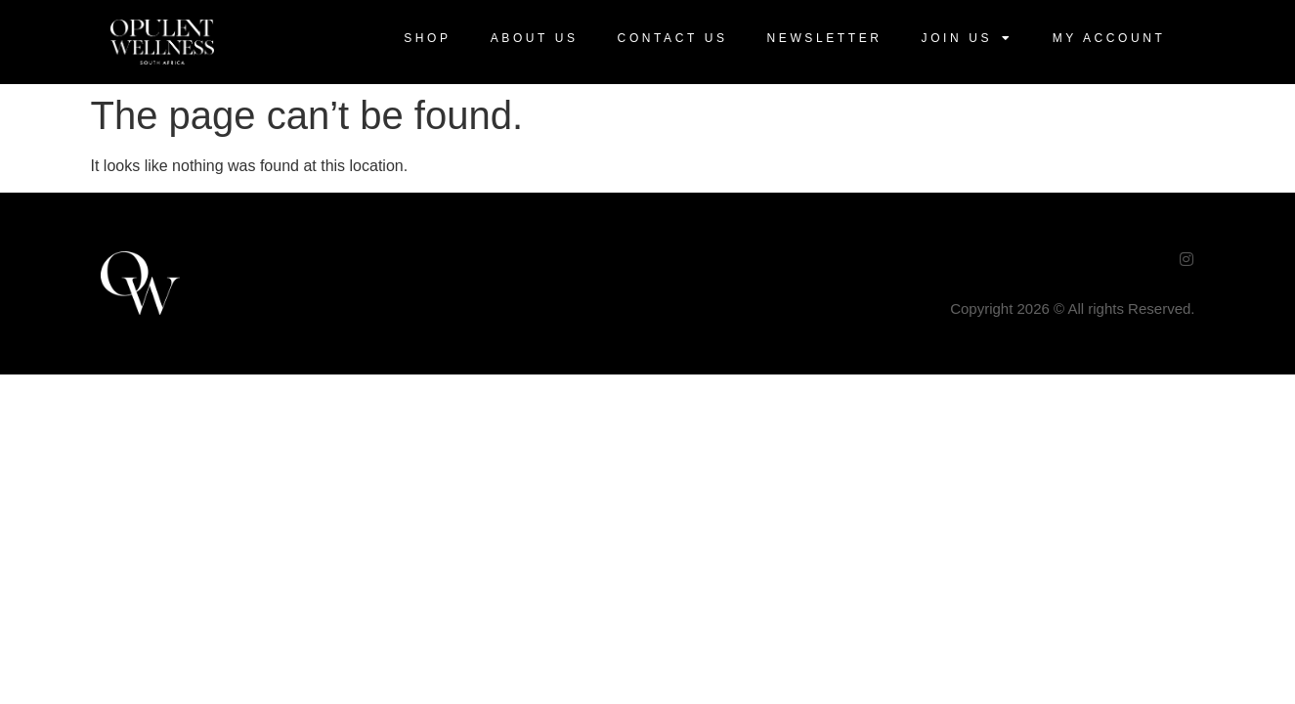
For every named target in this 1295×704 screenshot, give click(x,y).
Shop (427, 38)
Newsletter (825, 38)
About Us (535, 38)
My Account (1109, 38)
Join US (968, 38)
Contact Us (673, 38)
